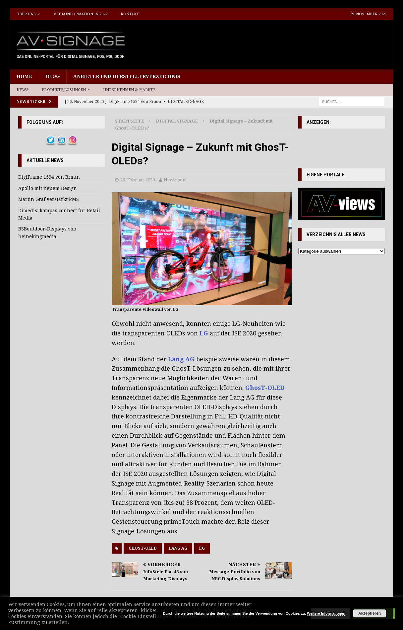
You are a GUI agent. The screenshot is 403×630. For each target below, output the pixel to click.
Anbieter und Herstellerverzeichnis (126, 76)
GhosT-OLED (143, 548)
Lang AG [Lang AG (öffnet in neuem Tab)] (181, 359)
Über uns (26, 14)
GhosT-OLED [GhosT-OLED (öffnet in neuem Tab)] (265, 387)
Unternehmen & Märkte (129, 90)
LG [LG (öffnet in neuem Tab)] (204, 333)
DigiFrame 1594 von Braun (49, 177)
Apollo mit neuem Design (47, 188)
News (23, 90)
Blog (53, 76)
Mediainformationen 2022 (80, 14)
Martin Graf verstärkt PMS (48, 199)
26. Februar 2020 (137, 179)
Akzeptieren (369, 613)
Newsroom (175, 179)
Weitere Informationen (326, 613)
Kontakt (130, 14)
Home (24, 76)
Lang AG (178, 548)
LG (202, 548)
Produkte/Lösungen (64, 90)
